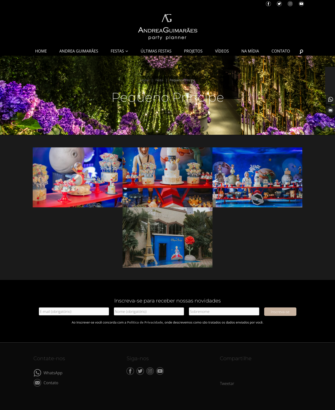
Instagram (290, 3)
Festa (159, 80)
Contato (51, 382)
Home (144, 80)
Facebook (268, 3)
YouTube (301, 3)
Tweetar (227, 383)
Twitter (279, 3)
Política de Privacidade (145, 322)
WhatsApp (53, 372)
